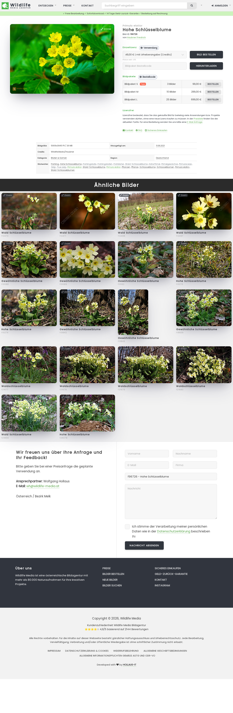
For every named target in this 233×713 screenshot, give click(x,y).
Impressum (54, 650)
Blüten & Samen (59, 158)
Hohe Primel (154, 164)
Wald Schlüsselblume (16, 232)
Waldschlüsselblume (15, 386)
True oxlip (61, 167)
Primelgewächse (169, 164)
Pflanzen (126, 167)
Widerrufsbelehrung (126, 650)
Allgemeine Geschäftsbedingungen (165, 650)
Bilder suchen (112, 585)
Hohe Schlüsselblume (147, 30)
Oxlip (53, 167)
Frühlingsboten (105, 164)
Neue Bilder (109, 580)
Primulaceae (185, 164)
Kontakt (128, 130)
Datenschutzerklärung (173, 531)
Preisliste (198, 118)
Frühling (55, 164)
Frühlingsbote (89, 164)
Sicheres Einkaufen (156, 130)
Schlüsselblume (147, 167)
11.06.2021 (160, 145)
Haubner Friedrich (136, 37)
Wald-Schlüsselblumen (63, 170)
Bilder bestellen (113, 574)
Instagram (162, 585)
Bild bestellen (206, 54)
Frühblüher (119, 164)
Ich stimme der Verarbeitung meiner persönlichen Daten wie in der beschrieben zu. (171, 531)
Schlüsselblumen (165, 167)
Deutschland (162, 158)
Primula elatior (133, 25)
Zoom (106, 29)
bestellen (213, 84)
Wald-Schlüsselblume (136, 164)
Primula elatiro (182, 167)
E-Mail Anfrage (194, 122)
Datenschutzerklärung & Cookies (87, 650)
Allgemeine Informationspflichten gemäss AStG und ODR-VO (117, 655)
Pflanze (134, 167)
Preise (106, 568)
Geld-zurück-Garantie (171, 574)
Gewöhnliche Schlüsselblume (22, 281)
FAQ (139, 130)
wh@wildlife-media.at (42, 486)
